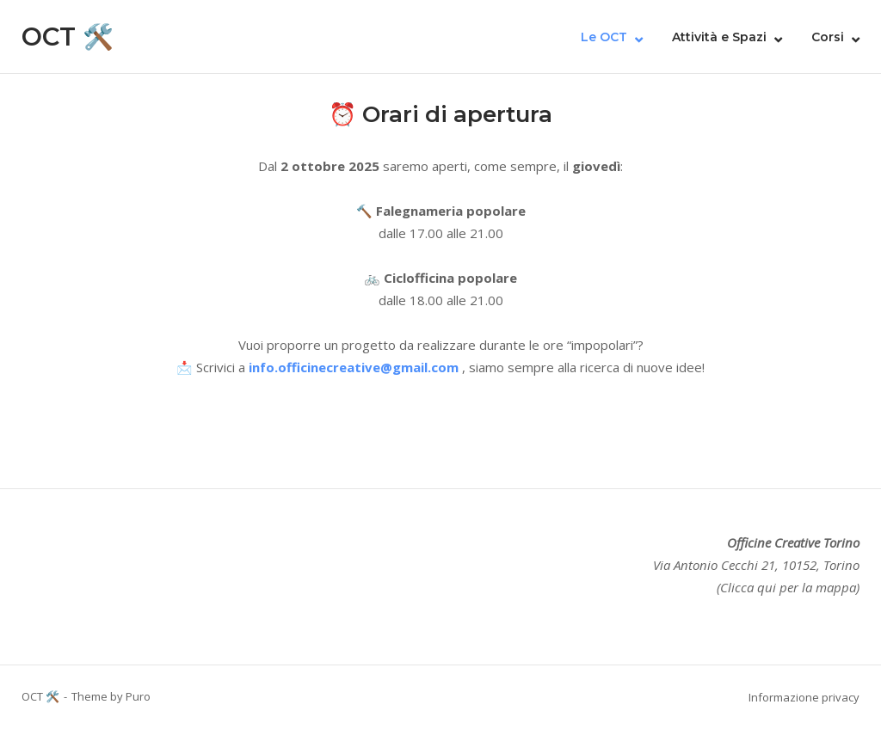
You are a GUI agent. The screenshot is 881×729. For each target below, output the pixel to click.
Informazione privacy (804, 697)
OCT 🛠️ (68, 36)
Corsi (827, 37)
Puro (138, 696)
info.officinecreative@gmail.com (354, 367)
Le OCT (604, 37)
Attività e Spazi (719, 37)
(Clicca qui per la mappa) (788, 587)
